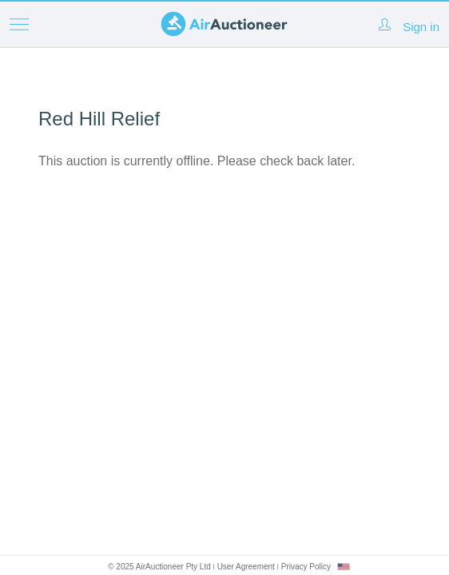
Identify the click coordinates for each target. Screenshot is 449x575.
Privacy (306, 566)
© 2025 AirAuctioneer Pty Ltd (159, 566)
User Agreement (246, 566)
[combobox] (344, 566)
